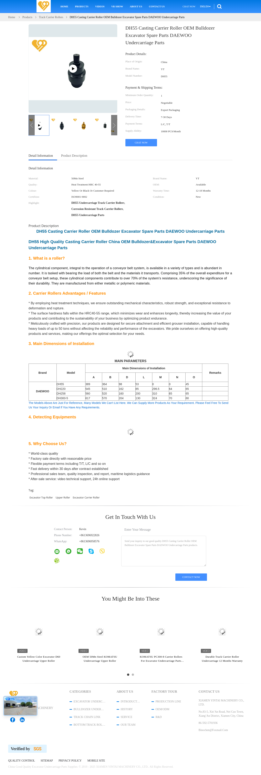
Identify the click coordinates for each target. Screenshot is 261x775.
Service (126, 717)
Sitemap (47, 760)
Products (81, 6)
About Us (136, 6)
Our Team (128, 724)
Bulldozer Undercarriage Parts (90, 709)
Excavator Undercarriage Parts (90, 701)
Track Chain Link (87, 717)
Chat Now (188, 6)
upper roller (63, 497)
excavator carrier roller (86, 497)
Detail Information (41, 155)
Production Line (168, 701)
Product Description (74, 155)
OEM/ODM (162, 709)
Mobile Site (96, 760)
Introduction (131, 701)
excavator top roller (41, 497)
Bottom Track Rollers (90, 724)
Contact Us (157, 6)
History (127, 709)
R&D (159, 717)
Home (64, 6)
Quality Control (21, 760)
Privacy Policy (70, 760)
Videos (100, 6)
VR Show (117, 6)
